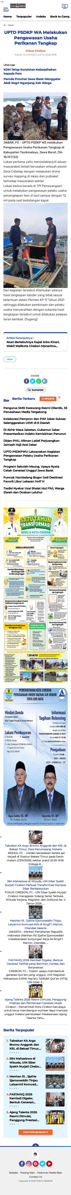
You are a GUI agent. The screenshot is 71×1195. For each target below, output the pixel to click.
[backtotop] (35, 1146)
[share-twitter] (32, 381)
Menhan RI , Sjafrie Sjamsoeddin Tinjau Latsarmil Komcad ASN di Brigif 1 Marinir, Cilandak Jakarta (35, 924)
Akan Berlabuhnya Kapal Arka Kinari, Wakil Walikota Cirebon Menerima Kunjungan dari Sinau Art (32, 344)
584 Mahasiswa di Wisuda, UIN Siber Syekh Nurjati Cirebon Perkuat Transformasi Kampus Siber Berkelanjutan (35, 885)
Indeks (41, 16)
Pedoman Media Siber (49, 1172)
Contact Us (35, 1176)
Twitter (44, 1165)
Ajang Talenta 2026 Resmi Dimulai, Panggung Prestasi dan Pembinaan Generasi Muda (35, 1001)
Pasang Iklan (27, 1172)
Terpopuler (24, 16)
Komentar (35, 389)
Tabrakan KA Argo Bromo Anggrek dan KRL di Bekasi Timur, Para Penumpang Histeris (35, 847)
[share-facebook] (26, 381)
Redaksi (13, 1172)
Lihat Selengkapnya (35, 1132)
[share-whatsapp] (38, 381)
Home (7, 16)
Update (48, 398)
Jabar (10, 359)
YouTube (52, 1165)
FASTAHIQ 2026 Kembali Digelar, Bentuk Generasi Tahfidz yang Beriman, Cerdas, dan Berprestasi (36, 963)
